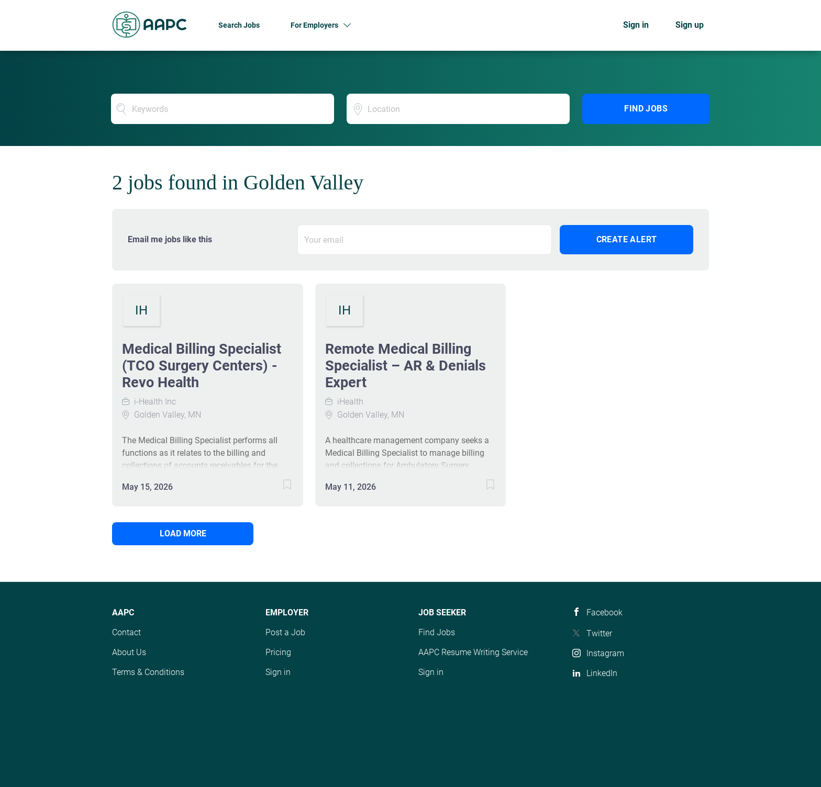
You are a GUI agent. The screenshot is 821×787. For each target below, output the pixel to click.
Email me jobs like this (170, 239)
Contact (126, 632)
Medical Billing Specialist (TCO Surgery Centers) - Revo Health (201, 366)
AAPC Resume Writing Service (473, 652)
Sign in (636, 25)
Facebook (604, 612)
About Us (129, 652)
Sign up (689, 25)
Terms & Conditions (148, 672)
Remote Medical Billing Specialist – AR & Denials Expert (405, 366)
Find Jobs (646, 109)
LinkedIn (601, 673)
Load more (183, 533)
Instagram (605, 653)
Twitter (599, 633)
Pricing (278, 652)
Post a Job (285, 632)
